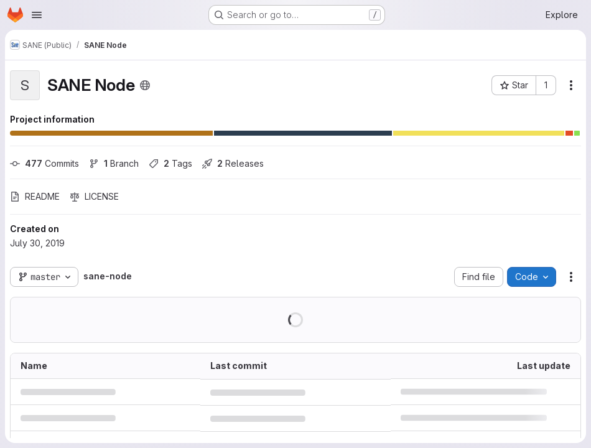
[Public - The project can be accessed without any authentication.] (145, 85)
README (35, 196)
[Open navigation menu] (37, 15)
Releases (233, 163)
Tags (170, 163)
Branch (114, 163)
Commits (44, 163)
